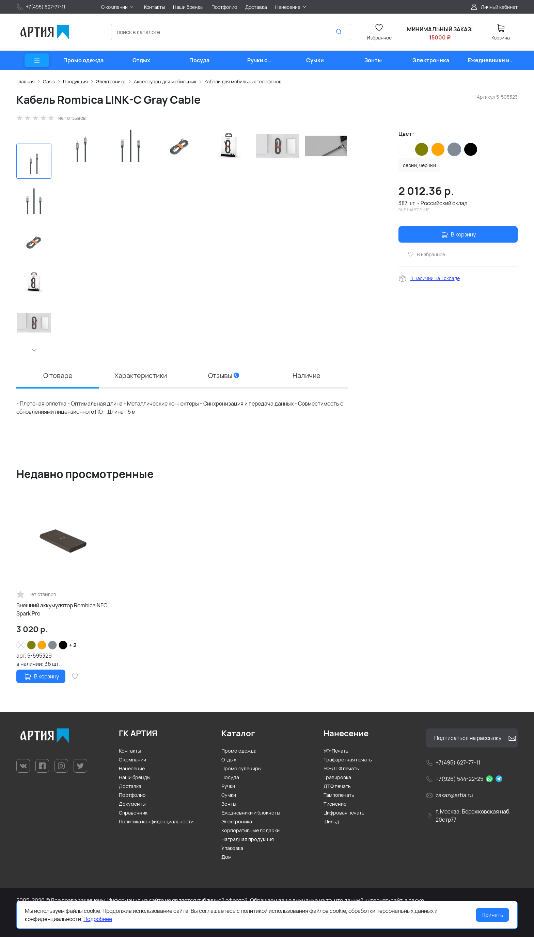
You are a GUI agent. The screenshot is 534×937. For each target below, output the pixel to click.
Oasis (49, 81)
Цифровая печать (344, 812)
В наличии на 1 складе (435, 278)
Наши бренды (135, 777)
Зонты (228, 804)
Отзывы (223, 375)
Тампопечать (339, 795)
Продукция (75, 81)
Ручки (228, 786)
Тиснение (335, 804)
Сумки (228, 795)
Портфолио (132, 795)
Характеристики (140, 375)
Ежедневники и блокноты (250, 812)
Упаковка (232, 848)
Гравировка (337, 777)
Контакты (130, 750)
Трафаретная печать (348, 759)
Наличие (306, 375)
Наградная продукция (247, 839)
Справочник (133, 812)
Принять (492, 915)
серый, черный (419, 165)
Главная (25, 81)
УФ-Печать (336, 750)
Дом (226, 857)
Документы (132, 804)
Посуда (230, 777)
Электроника (111, 81)
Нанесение (132, 768)
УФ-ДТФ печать (341, 768)
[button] (34, 350)
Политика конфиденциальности (156, 821)
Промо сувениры (241, 768)
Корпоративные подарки (250, 830)
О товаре (58, 375)
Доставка (130, 786)
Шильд (331, 821)
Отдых (228, 759)
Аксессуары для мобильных (165, 81)
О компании (132, 759)
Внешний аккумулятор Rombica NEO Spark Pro (62, 609)
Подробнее (97, 919)
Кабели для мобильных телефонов (243, 81)
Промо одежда (238, 750)
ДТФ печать (337, 786)
